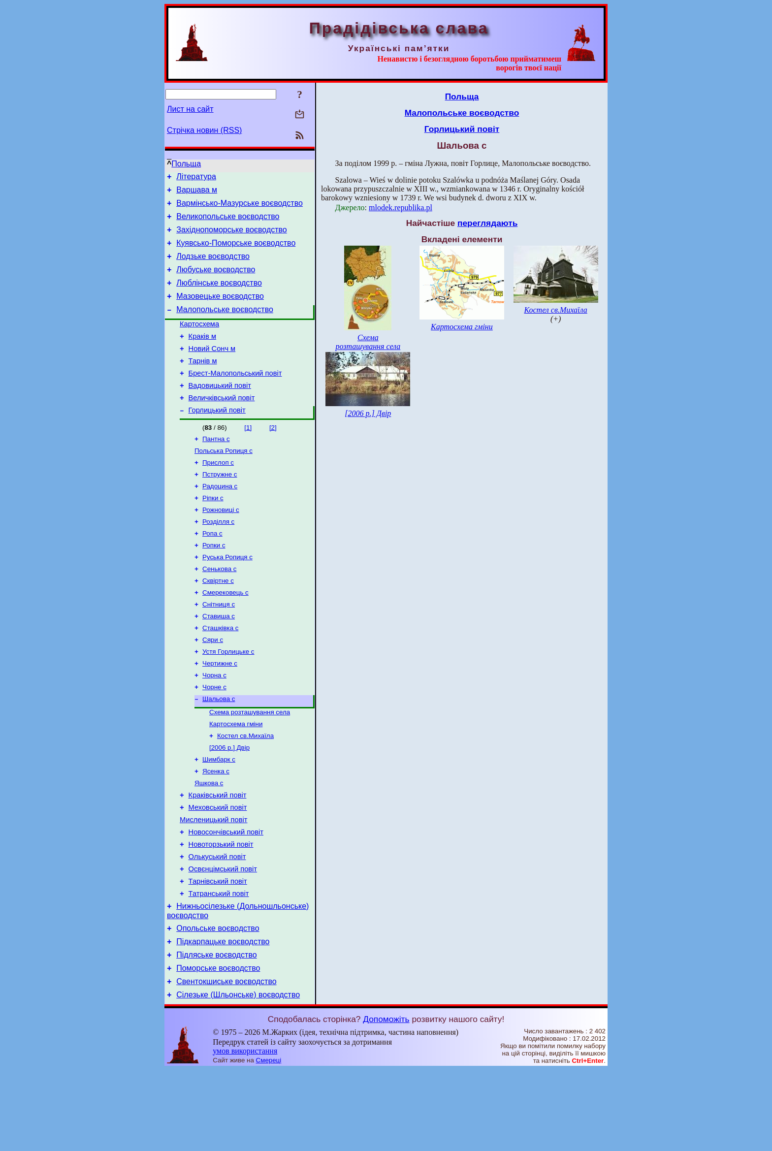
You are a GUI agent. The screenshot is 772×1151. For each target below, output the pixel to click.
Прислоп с (218, 493)
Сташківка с (220, 672)
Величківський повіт (222, 424)
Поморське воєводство (218, 1046)
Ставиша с (218, 660)
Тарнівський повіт (218, 951)
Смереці (269, 1141)
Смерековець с (225, 634)
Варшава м (196, 193)
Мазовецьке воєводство (220, 311)
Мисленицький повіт (213, 882)
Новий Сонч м (212, 369)
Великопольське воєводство (227, 222)
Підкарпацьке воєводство (222, 1017)
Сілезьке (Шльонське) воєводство (238, 1076)
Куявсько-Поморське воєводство (235, 252)
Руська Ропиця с (227, 596)
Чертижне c (219, 711)
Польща (186, 164)
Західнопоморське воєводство (231, 237)
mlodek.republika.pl (400, 207)
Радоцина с (219, 519)
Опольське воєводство (217, 1002)
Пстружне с (219, 506)
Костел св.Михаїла (245, 789)
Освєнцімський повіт (223, 937)
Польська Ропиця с (223, 480)
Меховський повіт (218, 868)
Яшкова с (208, 840)
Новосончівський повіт (226, 895)
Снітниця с (218, 647)
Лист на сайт (190, 109)
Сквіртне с (218, 621)
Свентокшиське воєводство (226, 1061)
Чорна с (214, 724)
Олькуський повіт (217, 923)
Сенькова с (219, 608)
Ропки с (213, 583)
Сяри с (212, 685)
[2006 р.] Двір (229, 802)
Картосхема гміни (235, 776)
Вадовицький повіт (220, 411)
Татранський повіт (219, 964)
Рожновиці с (220, 544)
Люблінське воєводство (219, 296)
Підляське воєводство (216, 1031)
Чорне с (214, 736)
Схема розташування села (249, 763)
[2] (273, 455)
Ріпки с (213, 532)
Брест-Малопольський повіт (235, 397)
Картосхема (199, 342)
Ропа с (212, 570)
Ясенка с (215, 827)
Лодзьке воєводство (213, 266)
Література (196, 178)
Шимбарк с (218, 815)
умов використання (245, 1132)
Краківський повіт (218, 854)
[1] (248, 455)
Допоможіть (386, 1100)
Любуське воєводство (215, 281)
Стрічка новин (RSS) (204, 130)
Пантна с (216, 468)
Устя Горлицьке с (228, 698)
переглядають (487, 223)
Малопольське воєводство (224, 325)
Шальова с (218, 749)
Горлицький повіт (217, 438)
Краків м (202, 355)
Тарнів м (203, 383)
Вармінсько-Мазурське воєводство (239, 207)
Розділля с (218, 557)
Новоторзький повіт (221, 909)
